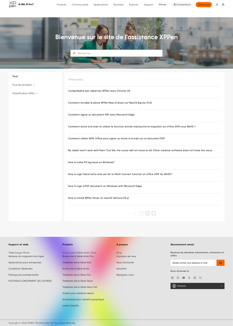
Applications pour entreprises (24, 262)
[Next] (153, 213)
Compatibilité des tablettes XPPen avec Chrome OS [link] (99, 91)
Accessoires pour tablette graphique (83, 299)
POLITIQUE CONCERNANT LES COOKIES (30, 281)
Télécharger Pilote (18, 252)
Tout (15, 76)
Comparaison (183, 5)
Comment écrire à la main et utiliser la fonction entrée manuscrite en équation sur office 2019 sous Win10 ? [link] (132, 127)
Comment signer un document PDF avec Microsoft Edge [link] (101, 115)
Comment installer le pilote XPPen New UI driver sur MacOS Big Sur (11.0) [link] (110, 103)
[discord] (183, 277)
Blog (119, 252)
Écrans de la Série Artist (75, 268)
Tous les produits (23, 84)
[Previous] (135, 213)
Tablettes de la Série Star (77, 262)
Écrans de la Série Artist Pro (78, 256)
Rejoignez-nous (125, 274)
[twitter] (189, 277)
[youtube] (200, 277)
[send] (220, 263)
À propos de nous (126, 256)
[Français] (198, 286)
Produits (61, 4)
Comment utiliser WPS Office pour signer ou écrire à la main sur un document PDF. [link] (116, 138)
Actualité (121, 268)
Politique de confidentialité (23, 274)
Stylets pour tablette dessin (78, 293)
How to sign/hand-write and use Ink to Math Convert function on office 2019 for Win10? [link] (120, 174)
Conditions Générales (20, 268)
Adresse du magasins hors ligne (26, 256)
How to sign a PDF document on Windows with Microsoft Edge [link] (105, 186)
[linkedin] (195, 277)
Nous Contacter (125, 262)
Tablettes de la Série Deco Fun (79, 287)
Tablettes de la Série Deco (77, 281)
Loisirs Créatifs (70, 305)
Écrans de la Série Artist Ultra (79, 252)
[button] (217, 4)
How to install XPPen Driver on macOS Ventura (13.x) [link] (98, 198)
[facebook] (178, 277)
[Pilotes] (162, 4)
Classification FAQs (25, 93)
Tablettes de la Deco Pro (76, 274)
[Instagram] (172, 277)
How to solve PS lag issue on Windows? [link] (91, 162)
